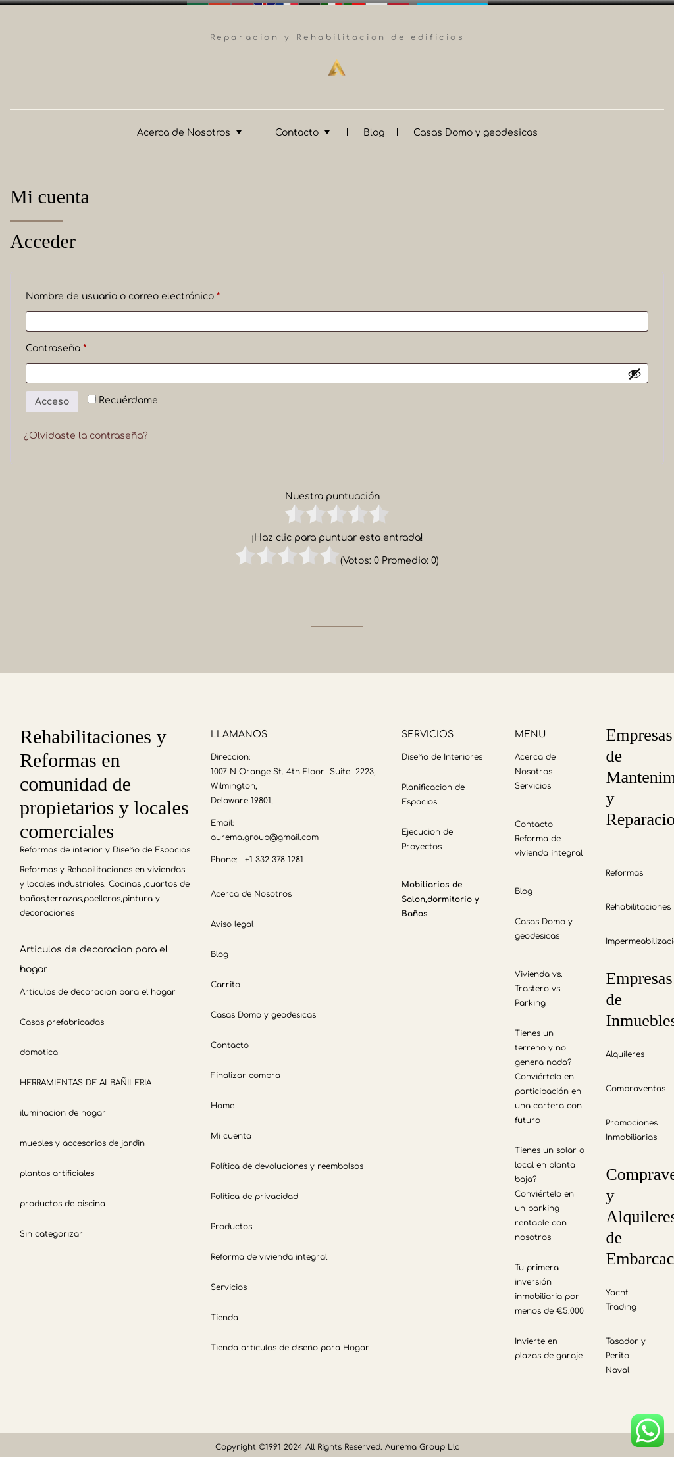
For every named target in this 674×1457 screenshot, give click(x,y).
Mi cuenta (231, 1131)
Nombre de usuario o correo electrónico (150, 290)
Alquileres (625, 1049)
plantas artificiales (57, 1168)
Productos (231, 1222)
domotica (39, 1047)
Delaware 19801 (241, 796)
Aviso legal (232, 919)
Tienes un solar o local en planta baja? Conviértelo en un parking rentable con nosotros (549, 1189)
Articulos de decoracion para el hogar (98, 987)
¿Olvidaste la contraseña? (86, 431)
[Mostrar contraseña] (634, 369)
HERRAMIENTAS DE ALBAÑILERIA (85, 1078)
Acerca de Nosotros (183, 128)
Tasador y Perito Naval (626, 1351)
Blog (373, 128)
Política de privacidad (254, 1192)
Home (222, 1101)
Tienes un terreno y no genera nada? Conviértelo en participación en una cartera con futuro (548, 1072)
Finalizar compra (245, 1070)
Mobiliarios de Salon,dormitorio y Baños (440, 895)
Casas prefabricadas (62, 1017)
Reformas (624, 868)
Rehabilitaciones (638, 902)
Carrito (225, 980)
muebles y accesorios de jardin (82, 1138)
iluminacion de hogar (63, 1108)
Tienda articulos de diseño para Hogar (290, 1343)
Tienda (224, 1313)
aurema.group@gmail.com (265, 832)
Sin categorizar (51, 1229)
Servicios (229, 1282)
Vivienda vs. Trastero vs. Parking (539, 984)
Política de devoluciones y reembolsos (287, 1161)
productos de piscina (62, 1199)
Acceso (52, 397)
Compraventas (635, 1084)
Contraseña (83, 342)
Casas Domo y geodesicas (475, 128)
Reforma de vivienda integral (269, 1252)
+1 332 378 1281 (274, 855)
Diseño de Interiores (442, 752)
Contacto (297, 128)
